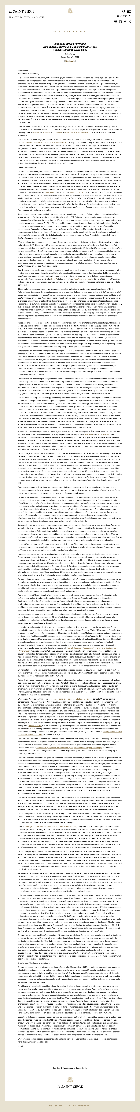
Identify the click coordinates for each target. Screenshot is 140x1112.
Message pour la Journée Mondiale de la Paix (70, 699)
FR (73, 31)
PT (85, 31)
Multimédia (70, 61)
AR (54, 31)
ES (68, 31)
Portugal (46, 132)
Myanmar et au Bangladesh (76, 132)
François (14, 17)
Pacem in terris (76, 192)
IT (77, 31)
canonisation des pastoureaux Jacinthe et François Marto (42, 142)
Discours (25, 17)
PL (81, 31)
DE (59, 31)
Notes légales (59, 1106)
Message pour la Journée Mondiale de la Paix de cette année (50, 826)
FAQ (50, 1106)
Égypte (36, 132)
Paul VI (54, 279)
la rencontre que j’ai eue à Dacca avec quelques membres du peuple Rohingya (69, 747)
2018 (34, 17)
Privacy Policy (83, 1106)
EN (64, 31)
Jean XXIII (49, 192)
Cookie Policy (71, 1106)
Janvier (40, 17)
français (122, 17)
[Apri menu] (129, 11)
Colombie (58, 132)
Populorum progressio (83, 279)
